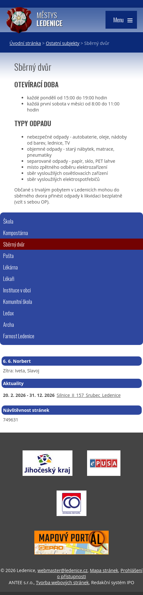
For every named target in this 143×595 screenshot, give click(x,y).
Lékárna (10, 267)
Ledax (8, 313)
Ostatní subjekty (62, 43)
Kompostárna (15, 233)
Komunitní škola (17, 301)
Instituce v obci (17, 290)
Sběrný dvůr (14, 244)
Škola (8, 221)
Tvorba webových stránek (62, 582)
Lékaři (8, 279)
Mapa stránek (104, 570)
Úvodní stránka (25, 43)
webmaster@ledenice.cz (62, 570)
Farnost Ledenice (18, 336)
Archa (8, 324)
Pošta (8, 256)
